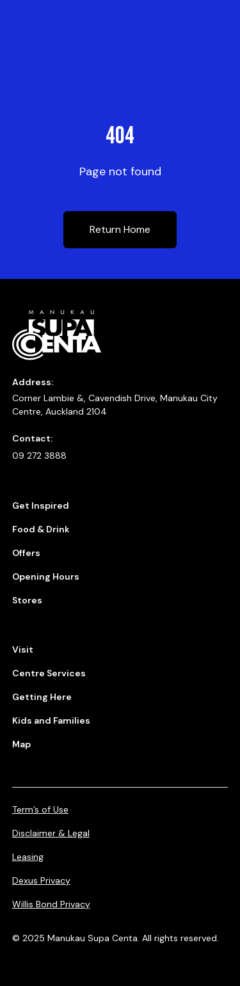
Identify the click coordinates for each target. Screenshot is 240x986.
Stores (27, 600)
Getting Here (42, 697)
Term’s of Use (40, 809)
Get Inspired (40, 505)
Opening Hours (45, 576)
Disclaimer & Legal (51, 833)
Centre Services (49, 673)
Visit (22, 649)
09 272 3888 (39, 455)
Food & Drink (41, 529)
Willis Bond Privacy (51, 904)
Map (21, 744)
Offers (26, 553)
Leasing (28, 857)
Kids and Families (51, 720)
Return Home (120, 229)
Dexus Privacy (41, 880)
